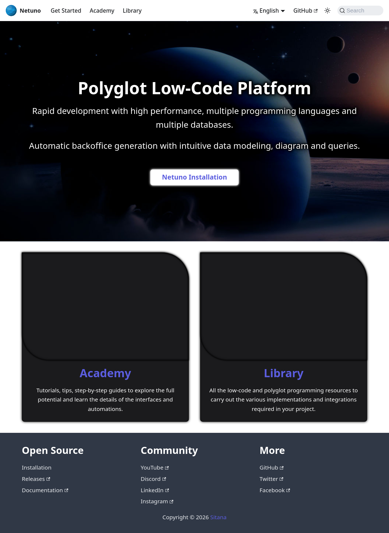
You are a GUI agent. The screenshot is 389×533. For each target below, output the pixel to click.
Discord (153, 479)
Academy (102, 10)
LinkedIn (155, 490)
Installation (37, 467)
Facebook (275, 490)
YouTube (155, 467)
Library (132, 10)
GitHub (305, 10)
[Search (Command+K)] (360, 10)
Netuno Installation (194, 177)
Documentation (45, 490)
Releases (36, 479)
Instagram (157, 501)
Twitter (271, 479)
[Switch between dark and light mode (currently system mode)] (327, 10)
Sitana (218, 517)
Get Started (66, 10)
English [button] (266, 10)
